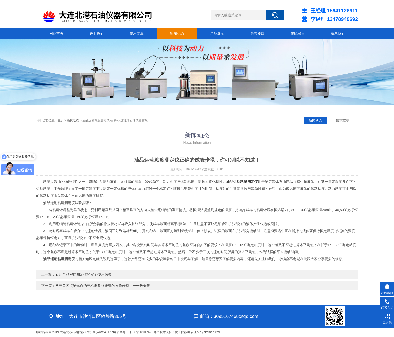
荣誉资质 (257, 33)
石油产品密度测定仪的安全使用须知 (83, 274)
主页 (61, 120)
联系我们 (338, 33)
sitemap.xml (212, 332)
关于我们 (96, 33)
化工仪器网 (182, 332)
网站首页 (56, 33)
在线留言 (297, 33)
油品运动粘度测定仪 (242, 182)
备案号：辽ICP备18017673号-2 (138, 332)
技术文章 (137, 33)
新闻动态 (177, 33)
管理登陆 (197, 332)
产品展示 (217, 33)
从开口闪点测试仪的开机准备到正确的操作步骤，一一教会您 (102, 286)
